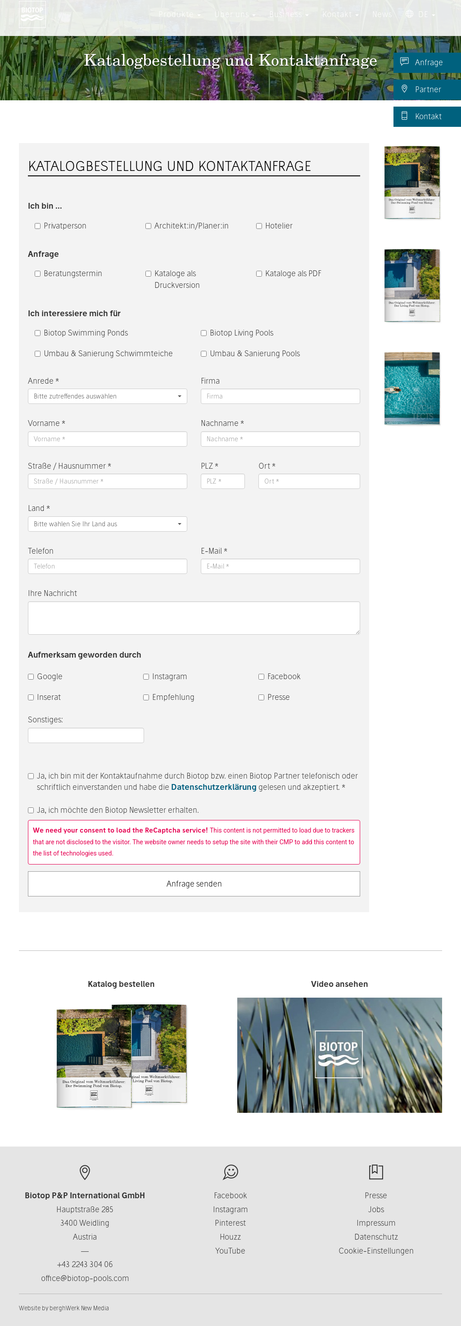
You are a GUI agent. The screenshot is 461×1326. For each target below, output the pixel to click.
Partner (420, 89)
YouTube (230, 1250)
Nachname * (222, 423)
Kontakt (421, 116)
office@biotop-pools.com (85, 1278)
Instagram (165, 676)
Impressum (376, 1222)
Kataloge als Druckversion (172, 279)
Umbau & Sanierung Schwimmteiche (104, 353)
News (382, 22)
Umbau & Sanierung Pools (250, 353)
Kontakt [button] (340, 22)
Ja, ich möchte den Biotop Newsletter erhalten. (113, 810)
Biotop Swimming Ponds (81, 332)
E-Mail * (214, 550)
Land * (39, 508)
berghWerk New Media (79, 1308)
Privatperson (60, 225)
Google (45, 676)
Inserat (44, 697)
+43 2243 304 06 (85, 1264)
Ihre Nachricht (52, 593)
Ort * (267, 465)
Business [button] (289, 22)
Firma (210, 380)
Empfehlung (168, 697)
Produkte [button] (179, 22)
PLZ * (209, 465)
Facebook (279, 676)
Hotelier (274, 225)
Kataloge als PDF (288, 273)
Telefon (41, 550)
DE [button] (420, 22)
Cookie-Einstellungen (376, 1250)
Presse (274, 697)
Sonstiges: (46, 719)
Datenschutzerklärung (214, 787)
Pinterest (230, 1222)
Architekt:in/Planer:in (187, 225)
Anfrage (421, 62)
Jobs (376, 1209)
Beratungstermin (68, 273)
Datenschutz (376, 1236)
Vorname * (46, 423)
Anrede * (43, 380)
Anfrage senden (194, 883)
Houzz (230, 1236)
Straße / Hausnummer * (69, 465)
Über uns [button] (235, 22)
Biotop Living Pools (237, 332)
